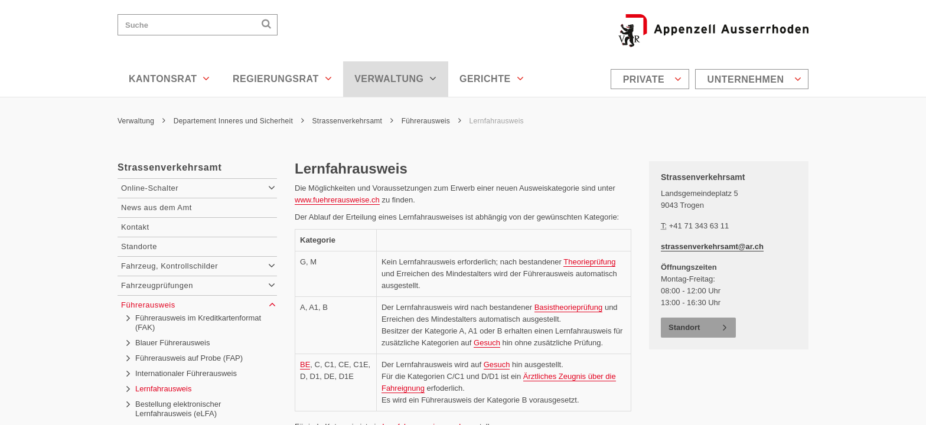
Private (652, 79)
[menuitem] (651, 79)
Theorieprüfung (589, 261)
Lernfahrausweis (496, 121)
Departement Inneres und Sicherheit (239, 121)
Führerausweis (431, 121)
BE (305, 364)
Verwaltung (395, 78)
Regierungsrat (282, 78)
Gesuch (487, 342)
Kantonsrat (169, 78)
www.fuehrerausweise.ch (337, 199)
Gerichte (491, 78)
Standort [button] (684, 327)
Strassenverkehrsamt (353, 121)
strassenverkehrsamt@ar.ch (712, 246)
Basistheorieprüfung (568, 307)
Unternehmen (754, 79)
